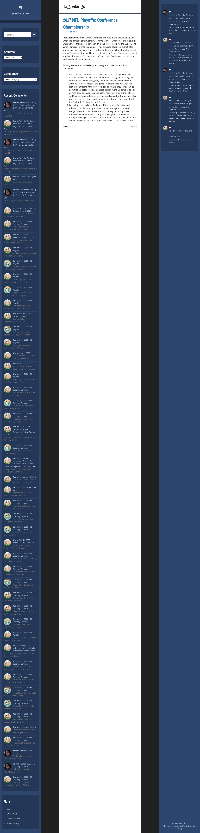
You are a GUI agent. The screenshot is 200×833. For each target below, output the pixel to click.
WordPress (184, 823)
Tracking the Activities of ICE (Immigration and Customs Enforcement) (24, 648)
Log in (9, 809)
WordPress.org (13, 823)
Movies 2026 (24, 353)
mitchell (172, 15)
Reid (74, 126)
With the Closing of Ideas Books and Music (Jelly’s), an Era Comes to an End (182, 18)
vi (20, 7)
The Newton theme (171, 826)
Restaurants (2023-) (27, 477)
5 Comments (131, 126)
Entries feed (12, 814)
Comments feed (13, 818)
